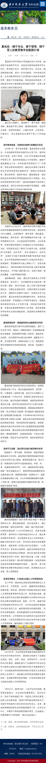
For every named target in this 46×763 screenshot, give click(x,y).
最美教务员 (35, 37)
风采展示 (26, 37)
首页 (19, 37)
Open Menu (43, 4)
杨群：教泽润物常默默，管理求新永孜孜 (26, 722)
